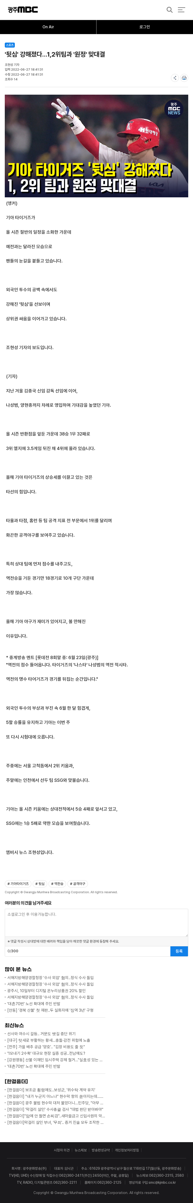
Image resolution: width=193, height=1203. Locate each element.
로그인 (144, 27)
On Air (48, 27)
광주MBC (23, 10)
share (175, 78)
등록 (179, 951)
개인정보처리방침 (127, 1150)
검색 (168, 10)
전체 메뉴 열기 (181, 10)
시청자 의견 (62, 1150)
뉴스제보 (81, 1150)
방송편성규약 (101, 1150)
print (184, 78)
